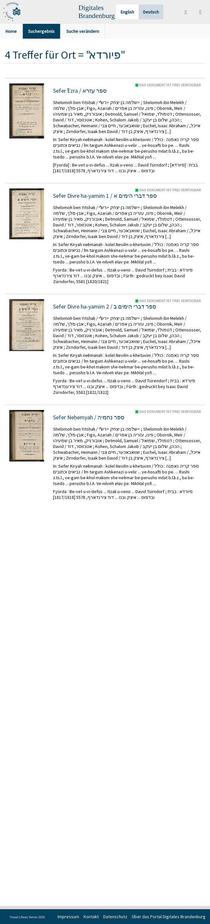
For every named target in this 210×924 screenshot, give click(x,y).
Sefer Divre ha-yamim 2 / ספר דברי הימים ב (104, 306)
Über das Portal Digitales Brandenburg (168, 916)
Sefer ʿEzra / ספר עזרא (80, 90)
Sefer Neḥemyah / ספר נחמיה (88, 417)
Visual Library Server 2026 (27, 917)
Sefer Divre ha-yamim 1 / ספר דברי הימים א (105, 195)
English (127, 12)
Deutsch (151, 12)
